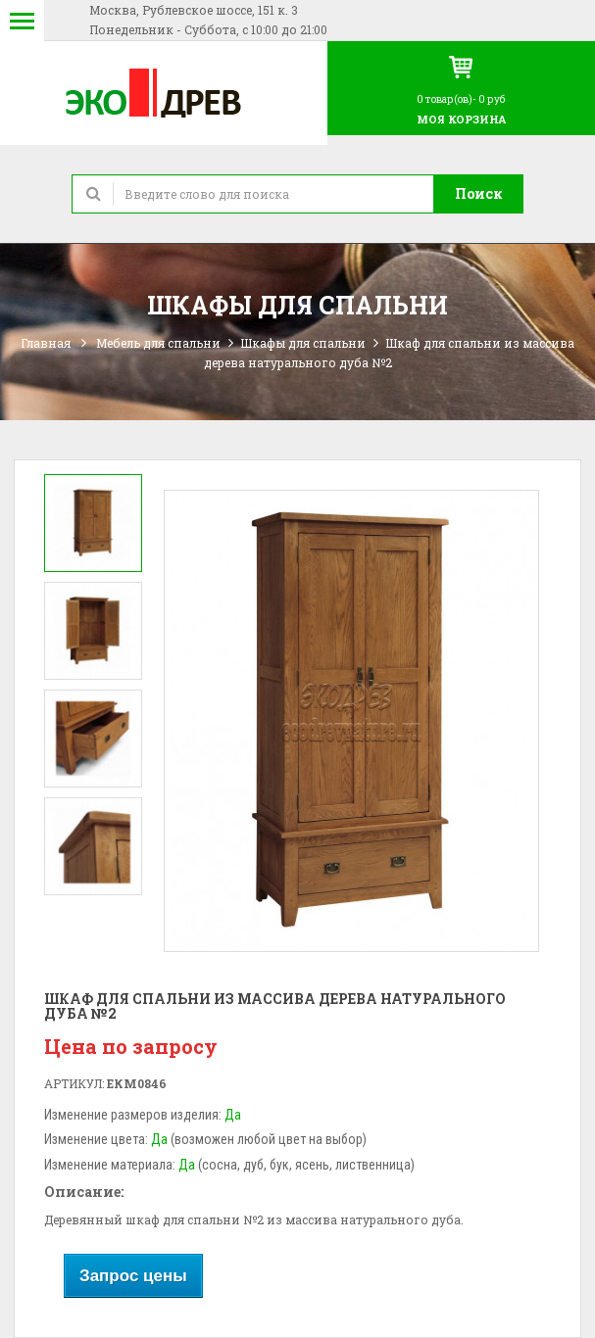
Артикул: (74, 1083)
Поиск (479, 193)
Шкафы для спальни (303, 343)
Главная (46, 343)
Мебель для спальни (158, 343)
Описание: (84, 1191)
